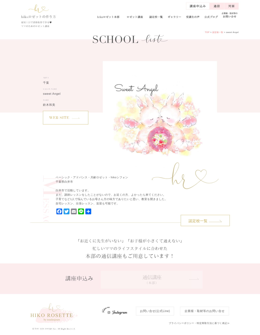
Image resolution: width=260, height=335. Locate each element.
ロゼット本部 (108, 16)
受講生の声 (193, 16)
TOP (207, 32)
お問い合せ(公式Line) (155, 311)
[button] (135, 15)
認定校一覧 (156, 16)
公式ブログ (211, 16)
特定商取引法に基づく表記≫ (199, 323)
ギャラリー (174, 16)
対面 (231, 6)
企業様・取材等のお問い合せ (205, 311)
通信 (217, 6)
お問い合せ (229, 15)
